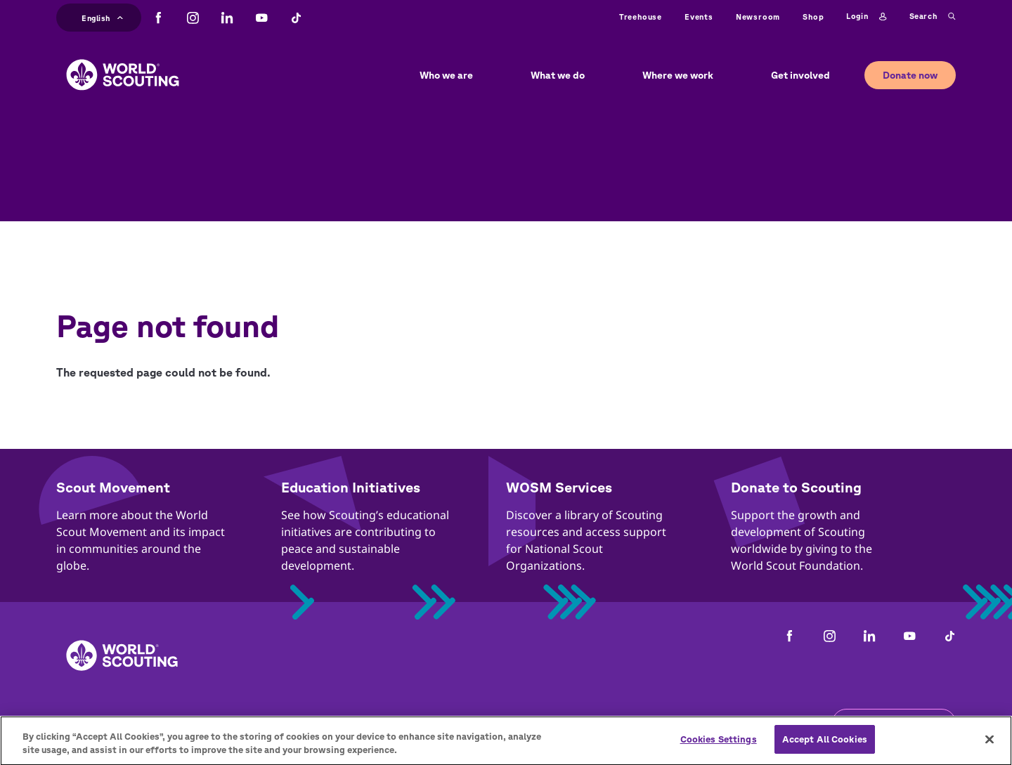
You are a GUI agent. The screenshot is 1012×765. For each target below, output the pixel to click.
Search (932, 17)
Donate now (910, 75)
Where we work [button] (677, 75)
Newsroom (758, 16)
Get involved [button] (800, 75)
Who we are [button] (446, 75)
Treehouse (640, 16)
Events (699, 16)
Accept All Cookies (824, 746)
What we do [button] (558, 75)
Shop (813, 16)
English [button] (102, 16)
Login (866, 17)
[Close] (989, 746)
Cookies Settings (718, 746)
